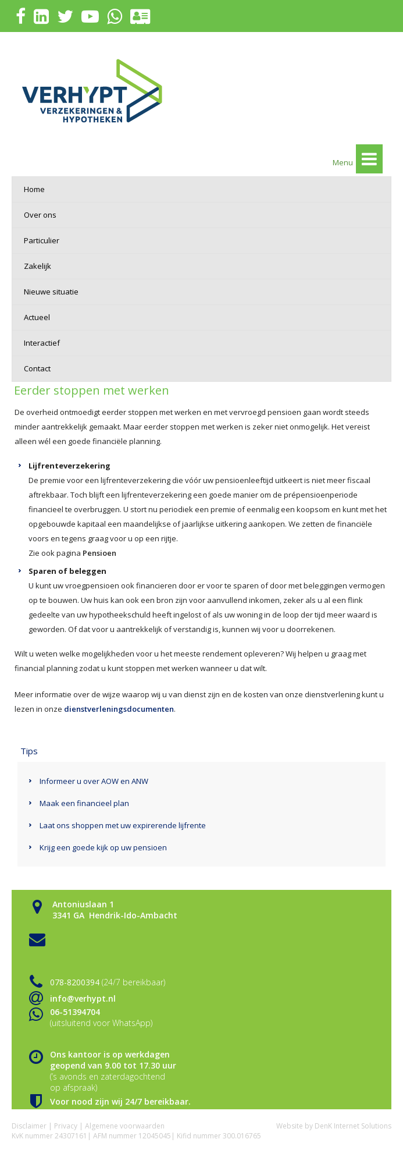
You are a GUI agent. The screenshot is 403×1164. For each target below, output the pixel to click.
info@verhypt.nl (83, 998)
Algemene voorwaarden (125, 1126)
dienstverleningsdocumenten (119, 709)
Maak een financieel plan (84, 803)
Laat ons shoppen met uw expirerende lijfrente (123, 825)
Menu (358, 158)
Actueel (37, 317)
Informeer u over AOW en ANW (94, 781)
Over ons (40, 215)
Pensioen (99, 553)
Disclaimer (29, 1126)
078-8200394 (74, 982)
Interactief (42, 343)
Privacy (65, 1126)
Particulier (41, 240)
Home (34, 189)
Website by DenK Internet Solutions (333, 1126)
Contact (37, 368)
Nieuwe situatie (51, 291)
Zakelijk (37, 266)
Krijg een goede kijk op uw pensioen (103, 847)
